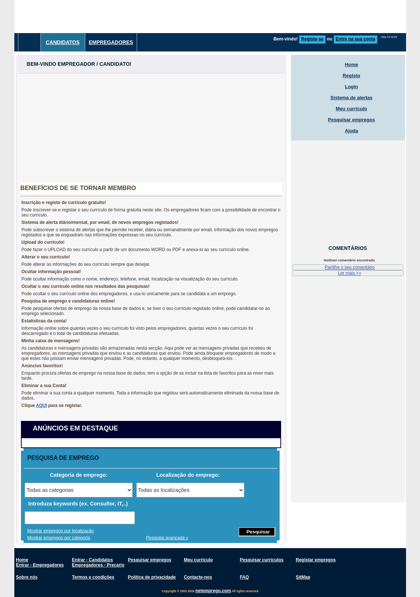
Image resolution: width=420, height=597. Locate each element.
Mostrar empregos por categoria (58, 537)
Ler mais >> (349, 273)
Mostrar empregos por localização (60, 530)
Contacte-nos (198, 577)
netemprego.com (213, 590)
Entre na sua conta (355, 39)
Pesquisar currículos (262, 559)
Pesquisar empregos (351, 119)
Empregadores (111, 42)
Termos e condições (93, 577)
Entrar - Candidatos (92, 559)
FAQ (244, 577)
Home (351, 64)
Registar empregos (316, 559)
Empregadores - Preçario (98, 565)
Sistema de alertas (351, 97)
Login (351, 86)
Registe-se (312, 39)
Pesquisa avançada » (167, 537)
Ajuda (351, 130)
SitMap (303, 577)
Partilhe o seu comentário (349, 267)
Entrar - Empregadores (40, 565)
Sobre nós (27, 577)
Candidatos (62, 42)
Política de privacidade (152, 577)
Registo (351, 75)
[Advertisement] (272, 16)
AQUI (41, 405)
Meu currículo (351, 108)
